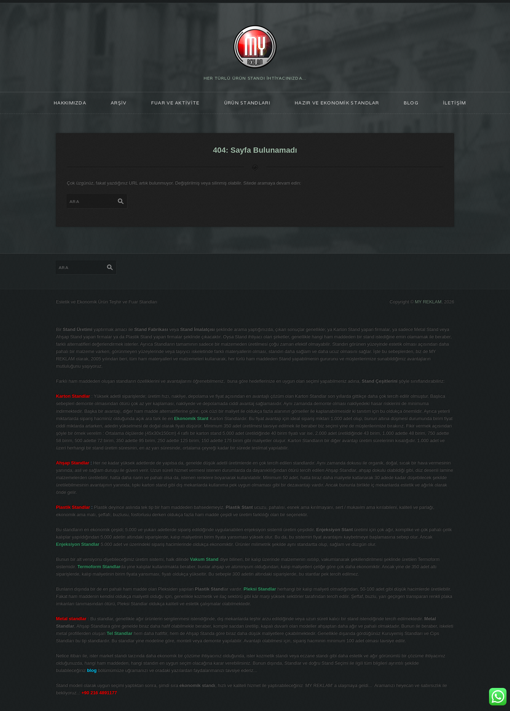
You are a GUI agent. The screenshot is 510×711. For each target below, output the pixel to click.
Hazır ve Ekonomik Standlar (337, 103)
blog (411, 103)
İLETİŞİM (454, 103)
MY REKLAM (428, 301)
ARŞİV (119, 103)
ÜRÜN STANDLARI (247, 103)
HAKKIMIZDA (70, 103)
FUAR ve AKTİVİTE (175, 103)
